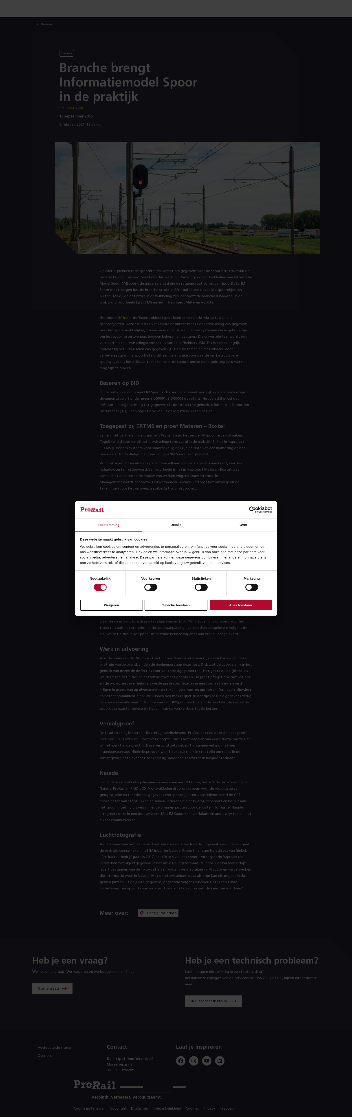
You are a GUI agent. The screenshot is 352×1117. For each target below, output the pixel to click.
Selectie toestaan (176, 605)
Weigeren (111, 605)
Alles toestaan (240, 605)
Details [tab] (175, 525)
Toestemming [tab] (108, 525)
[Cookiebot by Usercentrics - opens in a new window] (252, 509)
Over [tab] (243, 525)
